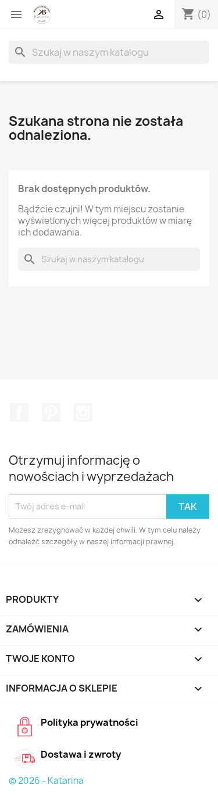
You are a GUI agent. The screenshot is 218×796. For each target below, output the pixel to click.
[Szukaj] (109, 52)
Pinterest (51, 412)
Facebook (19, 412)
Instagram (83, 412)
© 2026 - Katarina (46, 781)
